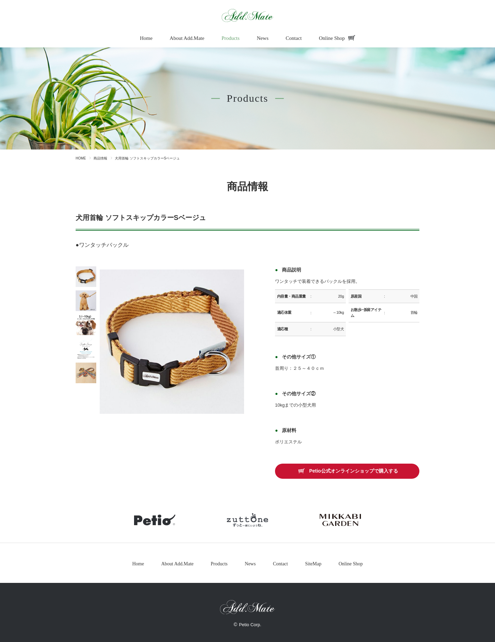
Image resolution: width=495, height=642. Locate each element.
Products (230, 38)
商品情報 (100, 158)
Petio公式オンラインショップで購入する (353, 470)
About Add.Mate (187, 38)
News (262, 38)
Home (146, 38)
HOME (81, 158)
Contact (294, 38)
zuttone (247, 521)
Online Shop (332, 38)
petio (156, 521)
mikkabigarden (338, 521)
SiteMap (313, 563)
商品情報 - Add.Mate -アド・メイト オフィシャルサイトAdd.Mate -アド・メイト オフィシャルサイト (247, 15)
